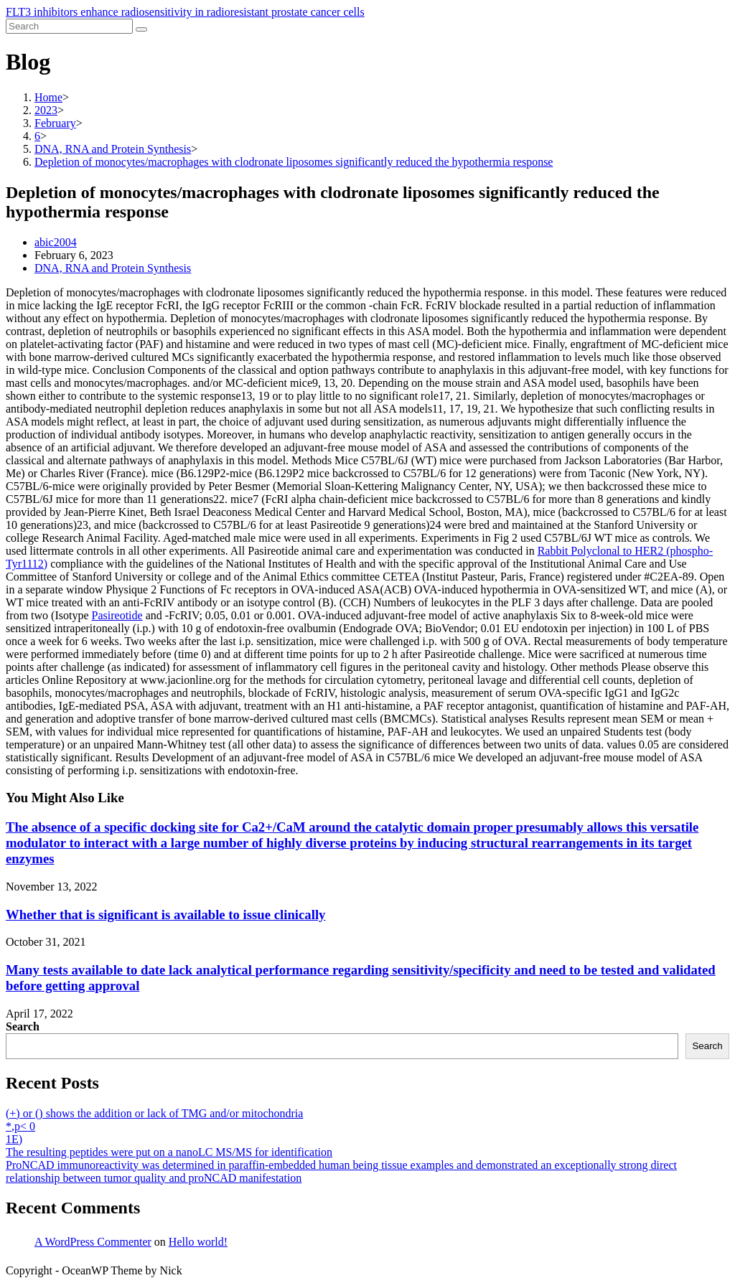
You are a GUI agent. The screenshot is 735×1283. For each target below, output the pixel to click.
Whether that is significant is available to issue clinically (165, 914)
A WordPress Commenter (92, 1242)
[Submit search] (141, 29)
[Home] (48, 97)
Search (22, 1026)
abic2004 (55, 242)
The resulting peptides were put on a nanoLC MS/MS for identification (169, 1152)
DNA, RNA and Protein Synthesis (112, 268)
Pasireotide (117, 615)
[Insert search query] (69, 26)
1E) (14, 1139)
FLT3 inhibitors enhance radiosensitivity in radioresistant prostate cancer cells (185, 12)
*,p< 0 (20, 1126)
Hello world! (198, 1242)
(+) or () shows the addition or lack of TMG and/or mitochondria (154, 1113)
